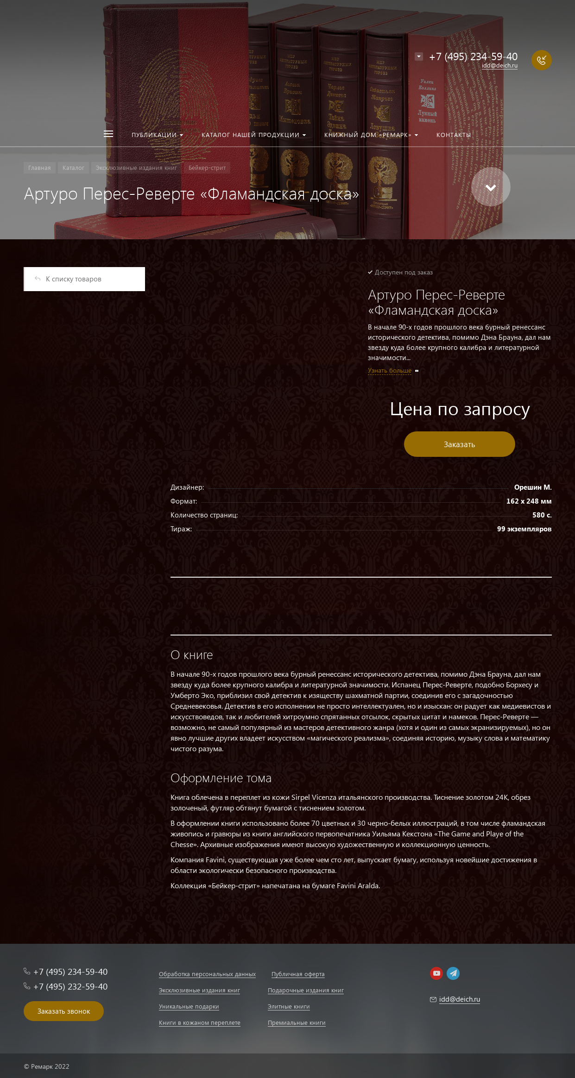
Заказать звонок (64, 1011)
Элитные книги (289, 1006)
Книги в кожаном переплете (199, 1022)
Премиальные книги (297, 1022)
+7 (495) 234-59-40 (473, 56)
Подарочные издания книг (306, 990)
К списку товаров (73, 278)
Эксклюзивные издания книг (199, 990)
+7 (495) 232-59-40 (70, 986)
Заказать (459, 444)
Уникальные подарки (189, 1006)
